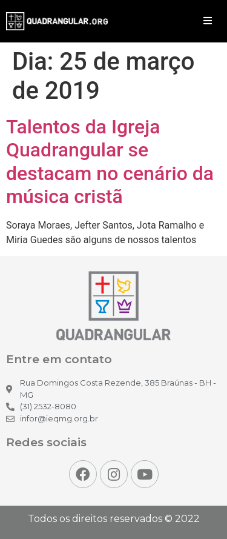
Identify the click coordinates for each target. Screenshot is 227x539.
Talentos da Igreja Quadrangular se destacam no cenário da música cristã (110, 161)
